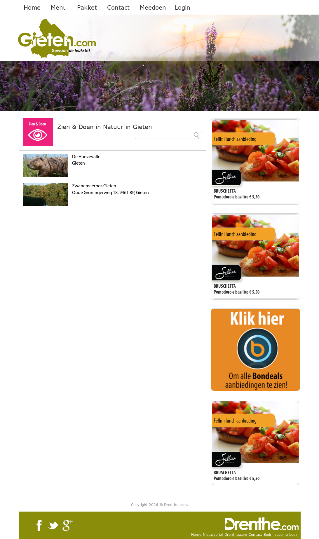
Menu (59, 7)
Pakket (87, 7)
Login (182, 7)
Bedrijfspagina (276, 534)
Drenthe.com (235, 534)
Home (32, 7)
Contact (118, 7)
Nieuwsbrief (213, 534)
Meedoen (153, 7)
